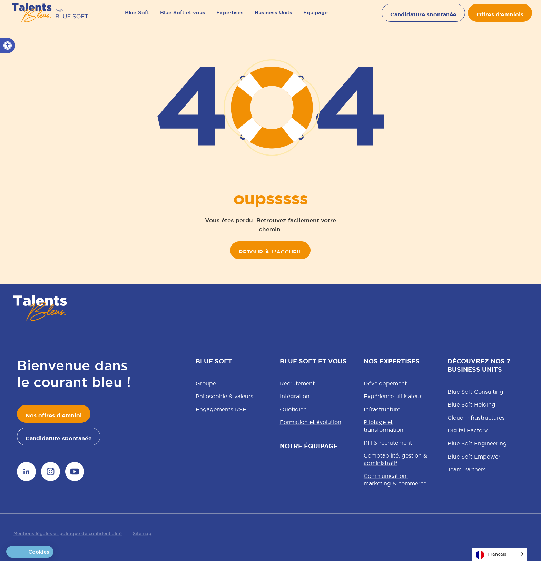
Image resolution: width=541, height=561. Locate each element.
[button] (7, 45)
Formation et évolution (310, 422)
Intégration (294, 396)
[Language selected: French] (499, 554)
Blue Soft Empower (473, 456)
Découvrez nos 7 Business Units (478, 365)
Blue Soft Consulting (475, 391)
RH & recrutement (388, 442)
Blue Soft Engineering (477, 443)
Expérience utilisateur (393, 396)
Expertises (230, 17)
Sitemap (142, 534)
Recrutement (297, 383)
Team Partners (466, 469)
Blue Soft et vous (182, 17)
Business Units (273, 17)
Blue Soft (137, 17)
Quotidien (293, 409)
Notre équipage (308, 446)
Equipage (315, 17)
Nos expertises (392, 361)
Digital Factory (467, 430)
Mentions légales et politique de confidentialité (67, 534)
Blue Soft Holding (471, 404)
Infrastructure (382, 409)
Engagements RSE (221, 409)
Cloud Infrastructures (476, 417)
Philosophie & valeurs (224, 396)
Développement (385, 383)
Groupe (206, 383)
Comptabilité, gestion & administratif (395, 459)
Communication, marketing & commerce (395, 479)
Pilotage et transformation (383, 426)
